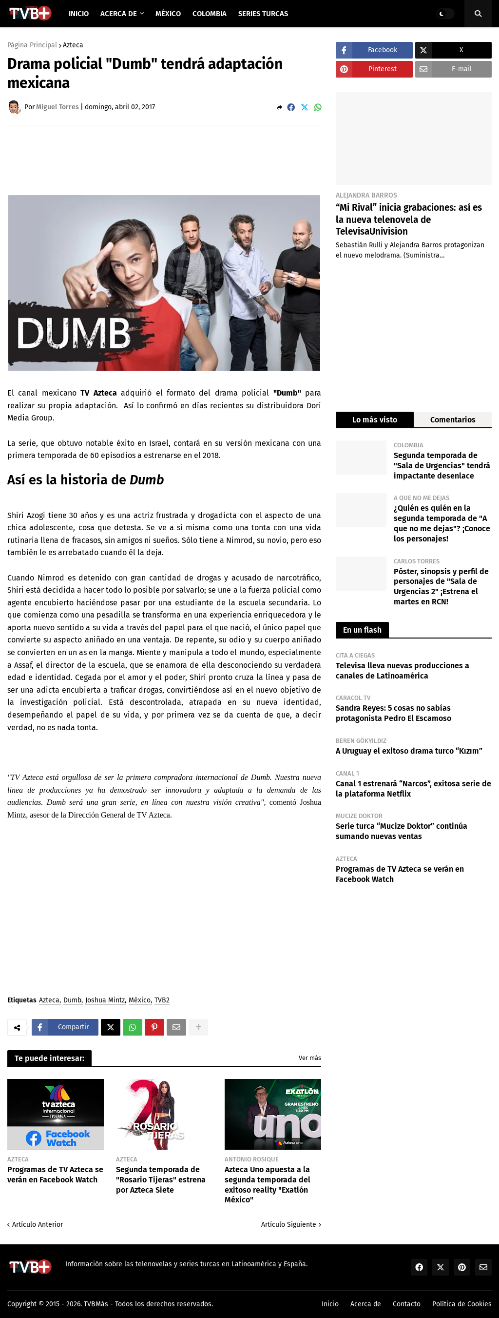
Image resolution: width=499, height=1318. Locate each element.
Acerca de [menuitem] (118, 13)
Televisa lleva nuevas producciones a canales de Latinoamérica (402, 670)
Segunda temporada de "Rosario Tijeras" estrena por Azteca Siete (161, 1180)
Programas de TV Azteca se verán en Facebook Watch (55, 1174)
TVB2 (162, 1000)
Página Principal (32, 45)
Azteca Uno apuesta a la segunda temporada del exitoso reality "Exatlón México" (267, 1184)
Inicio (330, 1304)
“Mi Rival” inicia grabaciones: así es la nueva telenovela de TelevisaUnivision (409, 219)
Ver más (310, 1057)
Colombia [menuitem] (209, 13)
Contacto (407, 1304)
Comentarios (453, 419)
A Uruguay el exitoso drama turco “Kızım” (409, 751)
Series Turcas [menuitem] (263, 13)
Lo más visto (374, 419)
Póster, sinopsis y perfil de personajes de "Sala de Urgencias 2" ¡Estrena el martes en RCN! (441, 586)
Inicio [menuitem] (79, 13)
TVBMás (96, 1304)
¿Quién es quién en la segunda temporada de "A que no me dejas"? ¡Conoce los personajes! (442, 523)
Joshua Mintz (105, 1000)
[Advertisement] (184, 159)
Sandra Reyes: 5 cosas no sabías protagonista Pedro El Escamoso (393, 713)
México (140, 1000)
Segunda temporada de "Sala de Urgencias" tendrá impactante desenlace (442, 465)
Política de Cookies (462, 1304)
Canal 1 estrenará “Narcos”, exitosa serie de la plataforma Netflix (413, 789)
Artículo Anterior (37, 1224)
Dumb (72, 1000)
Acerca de (365, 1304)
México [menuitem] (168, 13)
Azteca (73, 45)
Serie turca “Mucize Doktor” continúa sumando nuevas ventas (401, 831)
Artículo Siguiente (288, 1224)
